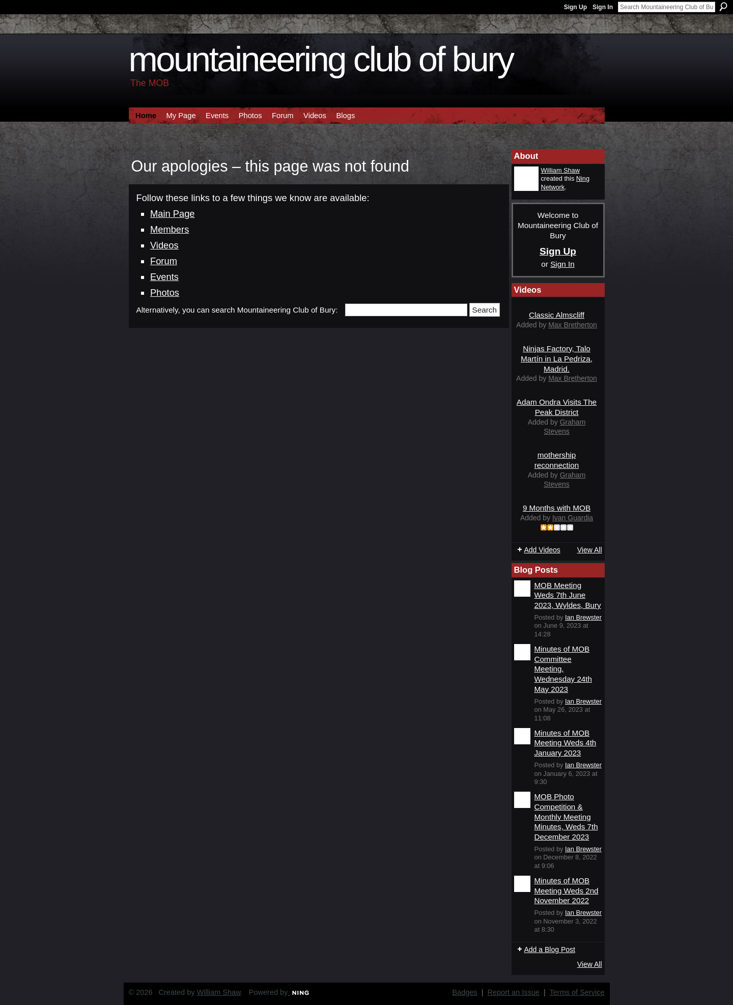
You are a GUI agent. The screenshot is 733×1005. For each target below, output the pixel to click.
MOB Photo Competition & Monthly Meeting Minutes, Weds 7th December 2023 (566, 816)
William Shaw (560, 170)
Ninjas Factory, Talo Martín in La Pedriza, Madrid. (557, 358)
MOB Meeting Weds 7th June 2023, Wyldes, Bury (567, 595)
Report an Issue (514, 992)
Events (164, 276)
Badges (464, 992)
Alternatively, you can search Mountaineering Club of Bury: (237, 309)
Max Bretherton (572, 325)
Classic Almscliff (556, 315)
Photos (164, 292)
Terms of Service (577, 992)
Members (169, 229)
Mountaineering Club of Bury (321, 59)
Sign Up (575, 7)
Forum (163, 261)
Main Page (172, 213)
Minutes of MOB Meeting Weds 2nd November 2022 (566, 890)
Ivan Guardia (572, 518)
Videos (164, 245)
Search (723, 6)
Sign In (603, 7)
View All (589, 550)
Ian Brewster (583, 617)
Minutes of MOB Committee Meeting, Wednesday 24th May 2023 (563, 669)
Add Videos (542, 550)
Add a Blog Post (549, 949)
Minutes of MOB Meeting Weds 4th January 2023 (565, 743)
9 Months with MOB (556, 508)
